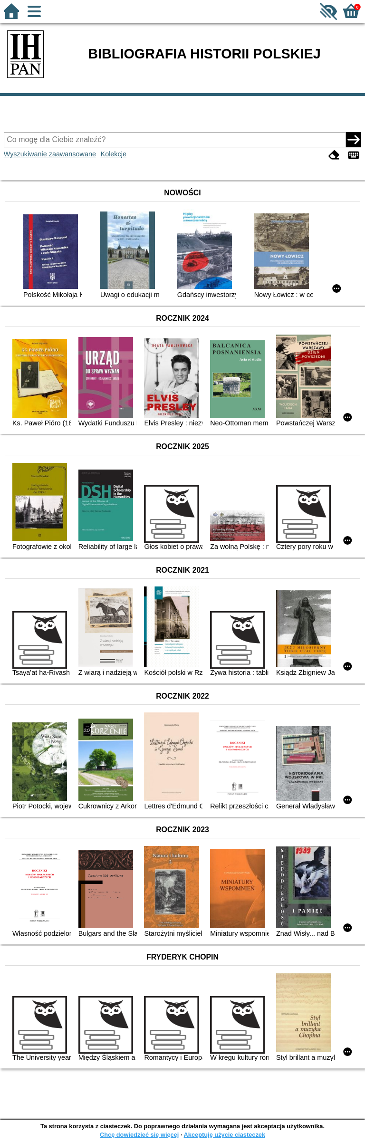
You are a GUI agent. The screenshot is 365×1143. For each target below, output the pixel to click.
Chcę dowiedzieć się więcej (139, 1134)
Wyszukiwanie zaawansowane (50, 154)
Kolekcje (113, 154)
